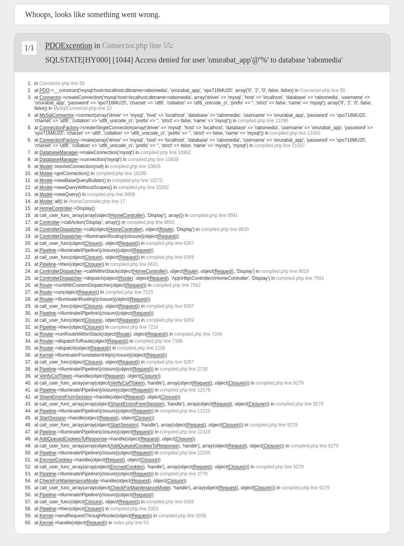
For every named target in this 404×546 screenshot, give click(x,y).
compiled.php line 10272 (137, 180)
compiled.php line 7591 (300, 278)
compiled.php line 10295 (121, 173)
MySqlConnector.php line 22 (83, 108)
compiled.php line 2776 (184, 474)
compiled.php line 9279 (279, 383)
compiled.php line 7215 (129, 292)
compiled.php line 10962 (165, 152)
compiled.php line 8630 (225, 229)
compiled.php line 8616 (285, 271)
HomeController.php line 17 (97, 201)
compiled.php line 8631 (134, 264)
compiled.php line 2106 (141, 348)
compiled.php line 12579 (185, 390)
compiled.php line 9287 (170, 243)
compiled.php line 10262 (143, 187)
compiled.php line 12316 (185, 432)
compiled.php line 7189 (158, 341)
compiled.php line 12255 (185, 453)
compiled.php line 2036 (182, 515)
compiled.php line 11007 (279, 145)
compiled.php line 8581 (214, 215)
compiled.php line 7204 (198, 334)
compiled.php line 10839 (153, 159)
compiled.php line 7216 (134, 327)
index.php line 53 (131, 522)
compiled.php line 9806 (111, 194)
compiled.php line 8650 (150, 222)
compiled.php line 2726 (184, 369)
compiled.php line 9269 (170, 257)
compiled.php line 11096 (263, 120)
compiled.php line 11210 (185, 411)
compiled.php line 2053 (134, 508)
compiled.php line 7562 (177, 285)
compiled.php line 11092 (295, 133)
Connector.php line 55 (136, 45)
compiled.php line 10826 (135, 166)
